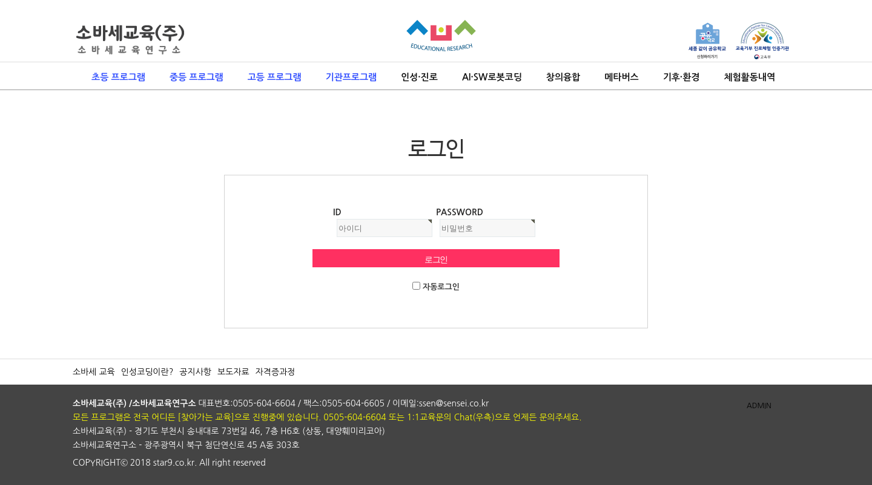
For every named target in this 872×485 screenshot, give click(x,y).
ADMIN (759, 405)
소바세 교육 (94, 372)
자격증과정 (276, 372)
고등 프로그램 (275, 77)
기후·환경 (681, 77)
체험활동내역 (749, 77)
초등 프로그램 (118, 77)
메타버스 (621, 77)
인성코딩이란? (147, 372)
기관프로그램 (351, 77)
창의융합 (563, 77)
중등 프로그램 (196, 77)
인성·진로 (419, 77)
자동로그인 (441, 287)
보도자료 (233, 372)
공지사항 (195, 372)
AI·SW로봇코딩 (492, 77)
